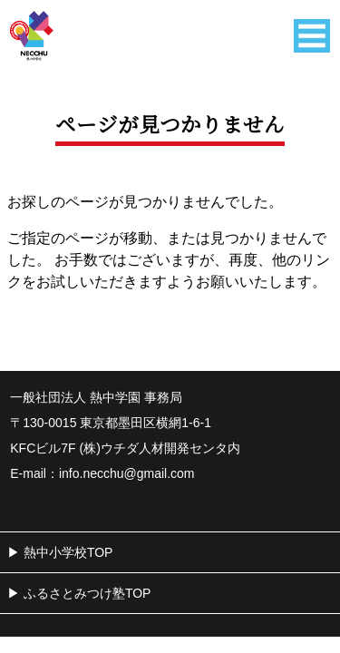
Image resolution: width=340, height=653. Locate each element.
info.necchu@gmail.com (127, 473)
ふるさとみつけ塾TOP (87, 593)
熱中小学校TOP (68, 552)
